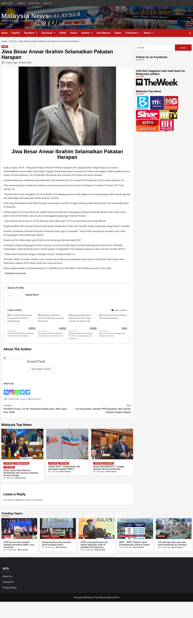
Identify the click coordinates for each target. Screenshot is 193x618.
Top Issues (48, 33)
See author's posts (41, 373)
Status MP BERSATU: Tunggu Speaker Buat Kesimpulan (108, 472)
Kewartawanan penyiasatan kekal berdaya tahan (56, 548)
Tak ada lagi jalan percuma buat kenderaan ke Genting (172, 548)
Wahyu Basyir (20, 483)
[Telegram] (27, 395)
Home (4, 33)
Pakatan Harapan (34, 404)
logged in (19, 504)
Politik (62, 33)
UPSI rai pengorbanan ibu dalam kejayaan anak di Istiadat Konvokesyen (94, 549)
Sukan (118, 33)
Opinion (86, 33)
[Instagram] (11, 395)
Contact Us (47, 3)
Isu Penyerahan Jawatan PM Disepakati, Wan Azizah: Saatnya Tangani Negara (99, 413)
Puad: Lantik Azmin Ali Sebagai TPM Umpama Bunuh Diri (111, 339)
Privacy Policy (34, 3)
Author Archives (119, 310)
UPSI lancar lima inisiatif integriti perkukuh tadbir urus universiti (18, 549)
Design (108, 602)
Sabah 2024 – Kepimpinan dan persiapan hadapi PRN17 (64, 472)
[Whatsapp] (17, 395)
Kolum (73, 33)
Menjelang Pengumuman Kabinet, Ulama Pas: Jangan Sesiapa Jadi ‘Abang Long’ (80, 340)
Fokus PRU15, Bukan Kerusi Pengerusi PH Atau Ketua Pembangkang (20, 339)
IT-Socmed (132, 33)
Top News (30, 33)
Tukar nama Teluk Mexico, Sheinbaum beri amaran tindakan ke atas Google (20, 477)
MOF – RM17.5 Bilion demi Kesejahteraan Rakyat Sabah (134, 548)
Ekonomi (122, 541)
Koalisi (23, 404)
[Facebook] (6, 395)
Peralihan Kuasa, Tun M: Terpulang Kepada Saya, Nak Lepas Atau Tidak (35, 413)
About (148, 33)
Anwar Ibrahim (14, 404)
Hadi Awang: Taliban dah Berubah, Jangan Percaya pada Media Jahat (50, 339)
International (21, 468)
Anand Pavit (25, 62)
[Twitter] (22, 395)
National (32, 333)
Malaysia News (24, 15)
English (16, 33)
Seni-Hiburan (104, 33)
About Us (21, 3)
